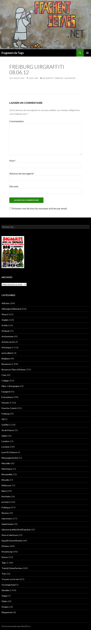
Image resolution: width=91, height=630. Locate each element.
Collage (5, 380)
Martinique (7, 469)
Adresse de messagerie (22, 173)
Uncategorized (9, 584)
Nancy (4, 491)
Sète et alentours (10, 535)
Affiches (6, 303)
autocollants (7, 353)
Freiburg (5, 413)
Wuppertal (7, 612)
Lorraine (5, 446)
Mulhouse (6, 485)
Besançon (6, 364)
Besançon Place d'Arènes (14, 369)
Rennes (5, 513)
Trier (4, 573)
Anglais (5, 320)
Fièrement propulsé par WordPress (16, 626)
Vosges (5, 606)
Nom (12, 160)
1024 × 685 (33, 78)
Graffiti (5, 424)
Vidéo (4, 601)
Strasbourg (7, 551)
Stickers (5, 546)
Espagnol (6, 391)
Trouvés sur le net (10, 579)
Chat (4, 375)
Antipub (5, 331)
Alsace (5, 314)
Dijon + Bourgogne (10, 386)
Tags (4, 562)
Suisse (5, 557)
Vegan (5, 595)
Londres (5, 441)
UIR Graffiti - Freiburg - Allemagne (58, 78)
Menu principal (87, 53)
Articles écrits (8, 342)
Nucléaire (6, 496)
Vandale (5, 590)
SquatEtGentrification (12, 540)
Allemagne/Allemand (11, 308)
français (5, 402)
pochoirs (6, 502)
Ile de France (8, 430)
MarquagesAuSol (10, 457)
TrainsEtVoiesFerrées (12, 568)
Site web (13, 186)
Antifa (4, 325)
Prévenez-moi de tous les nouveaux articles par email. (39, 208)
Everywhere (7, 397)
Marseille (6, 463)
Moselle (5, 480)
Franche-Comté (9, 408)
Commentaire (16, 121)
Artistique (6, 347)
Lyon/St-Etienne (9, 452)
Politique (6, 507)
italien (4, 435)
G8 (3, 419)
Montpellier (7, 474)
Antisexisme (7, 336)
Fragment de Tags (13, 53)
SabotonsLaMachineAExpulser (16, 529)
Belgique (6, 358)
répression (7, 518)
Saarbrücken (7, 524)
